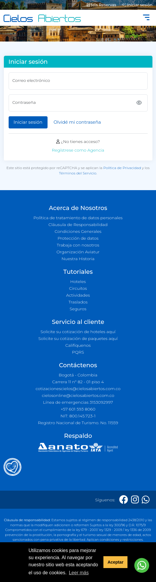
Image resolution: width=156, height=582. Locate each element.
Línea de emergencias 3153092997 (78, 402)
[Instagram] (135, 499)
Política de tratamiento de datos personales (77, 217)
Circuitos (78, 288)
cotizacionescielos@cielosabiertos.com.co (78, 388)
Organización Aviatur (78, 252)
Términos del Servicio (77, 173)
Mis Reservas (101, 4)
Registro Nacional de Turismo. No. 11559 (78, 422)
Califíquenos (78, 345)
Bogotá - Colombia (78, 375)
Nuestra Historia (78, 258)
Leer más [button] (79, 572)
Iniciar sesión (137, 4)
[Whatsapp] (145, 499)
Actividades (78, 295)
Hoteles (78, 281)
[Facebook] (123, 499)
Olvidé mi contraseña (77, 122)
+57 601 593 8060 (78, 409)
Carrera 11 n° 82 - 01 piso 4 (78, 381)
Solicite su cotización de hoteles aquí (77, 331)
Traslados (77, 302)
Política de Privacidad (122, 168)
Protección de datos (78, 238)
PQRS (78, 352)
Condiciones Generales (78, 231)
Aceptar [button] (116, 562)
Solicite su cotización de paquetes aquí (78, 338)
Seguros (78, 308)
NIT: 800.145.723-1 (78, 416)
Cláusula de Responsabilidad (78, 224)
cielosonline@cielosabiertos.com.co (78, 395)
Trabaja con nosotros (78, 245)
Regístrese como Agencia (78, 150)
